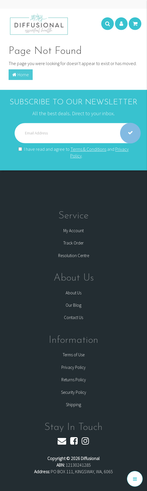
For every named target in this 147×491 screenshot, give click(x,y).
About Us (73, 293)
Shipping (73, 404)
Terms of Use (74, 354)
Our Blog (73, 305)
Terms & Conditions (88, 149)
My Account (73, 230)
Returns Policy (73, 379)
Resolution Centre (73, 255)
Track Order (73, 243)
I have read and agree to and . (73, 152)
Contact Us (73, 317)
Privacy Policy (73, 367)
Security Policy (73, 392)
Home (20, 74)
